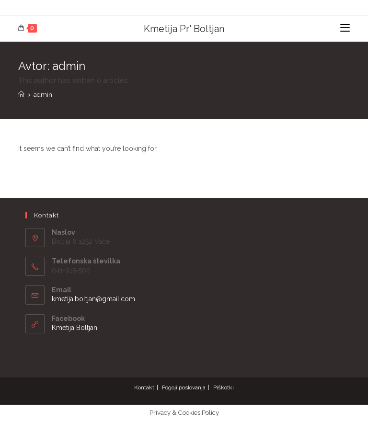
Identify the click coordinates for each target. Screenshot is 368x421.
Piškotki (223, 387)
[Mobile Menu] (345, 28)
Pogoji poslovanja (184, 387)
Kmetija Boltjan (74, 327)
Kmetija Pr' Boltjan (184, 28)
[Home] (21, 94)
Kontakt (144, 387)
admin (43, 94)
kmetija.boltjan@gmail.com (93, 299)
